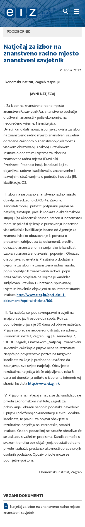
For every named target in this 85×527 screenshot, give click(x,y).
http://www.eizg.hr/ (43, 383)
